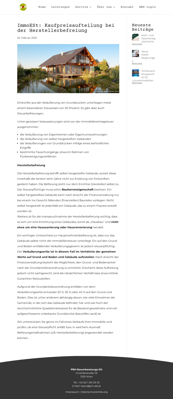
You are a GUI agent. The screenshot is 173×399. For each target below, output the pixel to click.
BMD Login (147, 7)
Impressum (72, 391)
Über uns (104, 7)
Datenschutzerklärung (94, 391)
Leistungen (60, 7)
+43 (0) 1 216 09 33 (89, 382)
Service (81, 7)
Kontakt (127, 7)
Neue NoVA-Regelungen (140, 53)
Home (42, 7)
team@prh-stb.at (91, 386)
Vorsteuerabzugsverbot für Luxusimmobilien (143, 67)
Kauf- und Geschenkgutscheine (143, 38)
